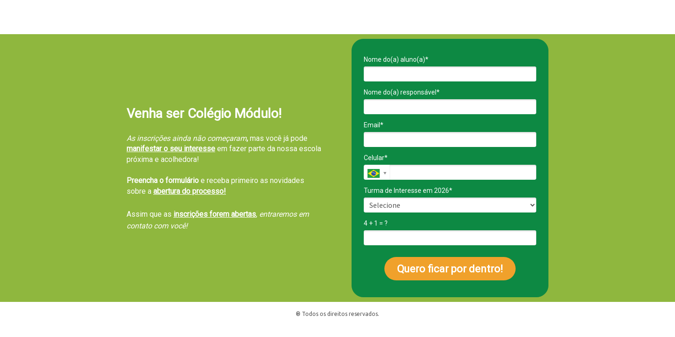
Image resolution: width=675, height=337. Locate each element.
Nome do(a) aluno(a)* (396, 59)
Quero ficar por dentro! (450, 269)
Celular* (376, 157)
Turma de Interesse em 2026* (408, 190)
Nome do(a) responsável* (402, 92)
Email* (373, 125)
